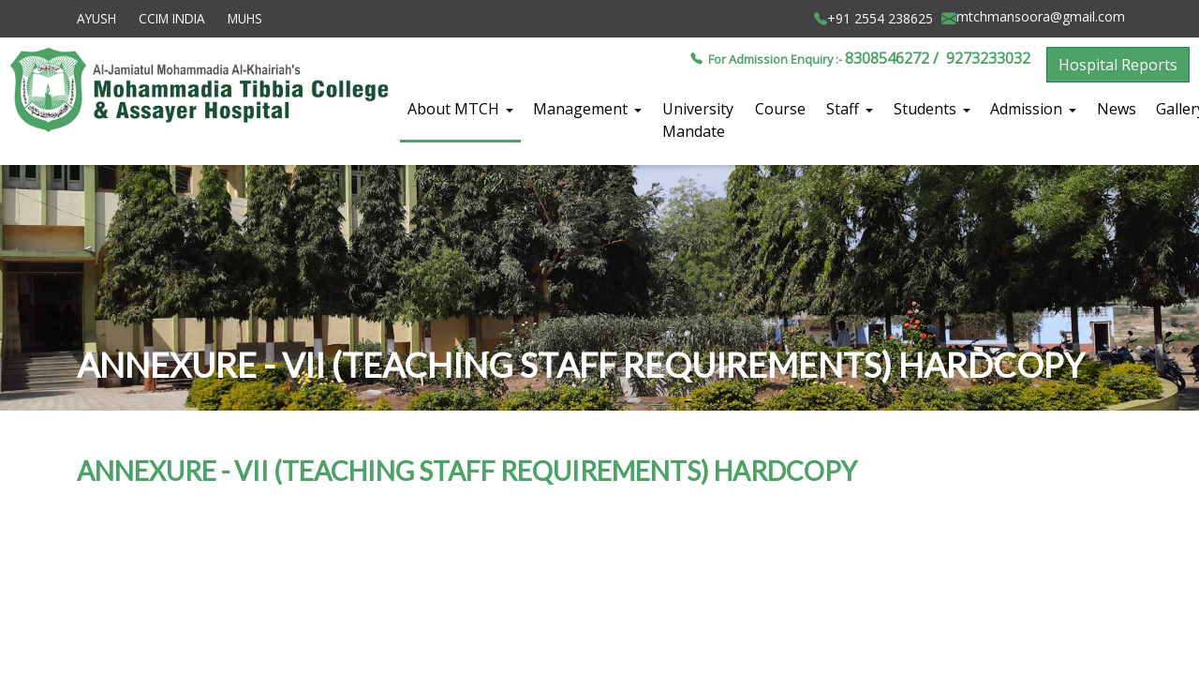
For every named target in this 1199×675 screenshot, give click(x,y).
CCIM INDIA (172, 18)
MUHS (245, 18)
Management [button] (582, 108)
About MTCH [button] (455, 108)
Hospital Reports (1117, 64)
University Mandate (697, 120)
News (1116, 108)
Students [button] (927, 108)
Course (780, 108)
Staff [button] (844, 108)
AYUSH (96, 18)
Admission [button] (1028, 108)
